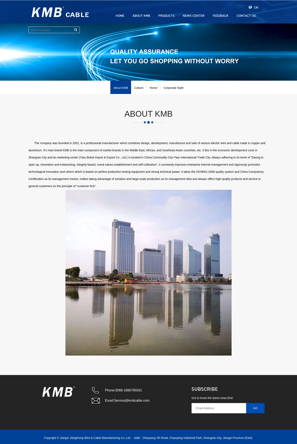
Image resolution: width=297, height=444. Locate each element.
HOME (120, 15)
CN (253, 7)
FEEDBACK (220, 15)
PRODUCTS (166, 15)
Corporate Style (173, 87)
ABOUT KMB (141, 15)
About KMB (120, 87)
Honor (153, 87)
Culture (138, 87)
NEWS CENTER (193, 15)
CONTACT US (246, 15)
